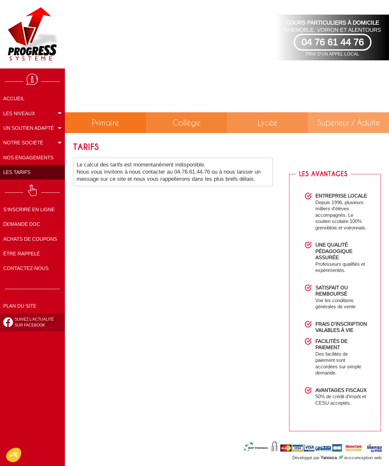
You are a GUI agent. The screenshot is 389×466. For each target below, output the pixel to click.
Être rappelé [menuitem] (21, 253)
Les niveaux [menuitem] (19, 113)
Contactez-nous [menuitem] (26, 268)
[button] (13, 455)
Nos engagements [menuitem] (28, 157)
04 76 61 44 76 (332, 42)
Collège (186, 122)
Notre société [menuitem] (23, 142)
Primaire (105, 122)
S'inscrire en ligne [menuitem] (29, 209)
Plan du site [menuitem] (19, 306)
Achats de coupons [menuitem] (30, 239)
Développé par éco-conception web (337, 457)
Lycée (267, 122)
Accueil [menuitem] (13, 98)
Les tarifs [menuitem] (16, 172)
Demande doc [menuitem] (21, 224)
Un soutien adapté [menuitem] (28, 128)
